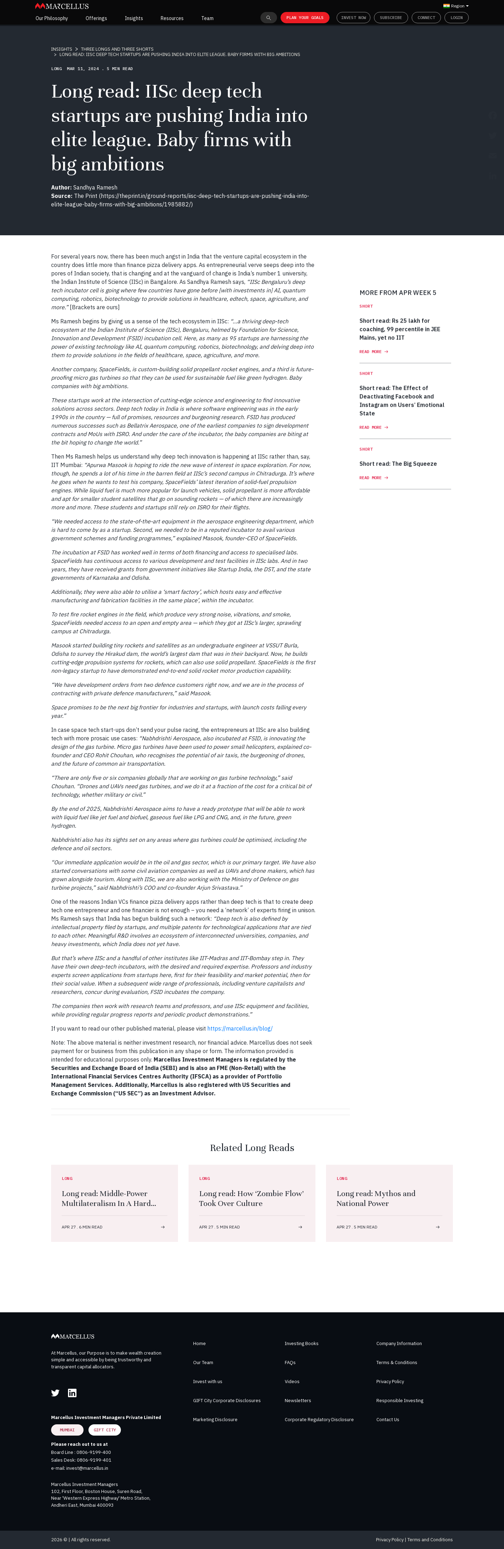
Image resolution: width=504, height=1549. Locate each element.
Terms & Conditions (396, 1363)
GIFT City (105, 1429)
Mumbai (67, 1429)
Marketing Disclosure (215, 1420)
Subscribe (391, 17)
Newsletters (298, 1401)
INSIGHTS (61, 49)
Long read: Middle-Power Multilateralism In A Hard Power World (106, 1203)
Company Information (399, 1343)
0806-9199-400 (93, 1452)
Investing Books (302, 1343)
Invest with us (207, 1382)
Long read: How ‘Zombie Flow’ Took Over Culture (251, 1198)
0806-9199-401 (94, 1460)
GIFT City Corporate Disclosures (227, 1401)
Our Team (203, 1363)
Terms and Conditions (430, 1540)
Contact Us (387, 1420)
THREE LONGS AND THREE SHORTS (117, 49)
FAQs (290, 1363)
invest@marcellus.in (87, 1468)
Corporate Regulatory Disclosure (319, 1420)
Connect (426, 17)
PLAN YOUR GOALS (305, 17)
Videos (292, 1382)
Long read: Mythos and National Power (376, 1198)
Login (456, 17)
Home (199, 1343)
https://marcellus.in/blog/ (240, 1028)
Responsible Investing (399, 1401)
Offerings (96, 18)
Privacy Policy (390, 1382)
